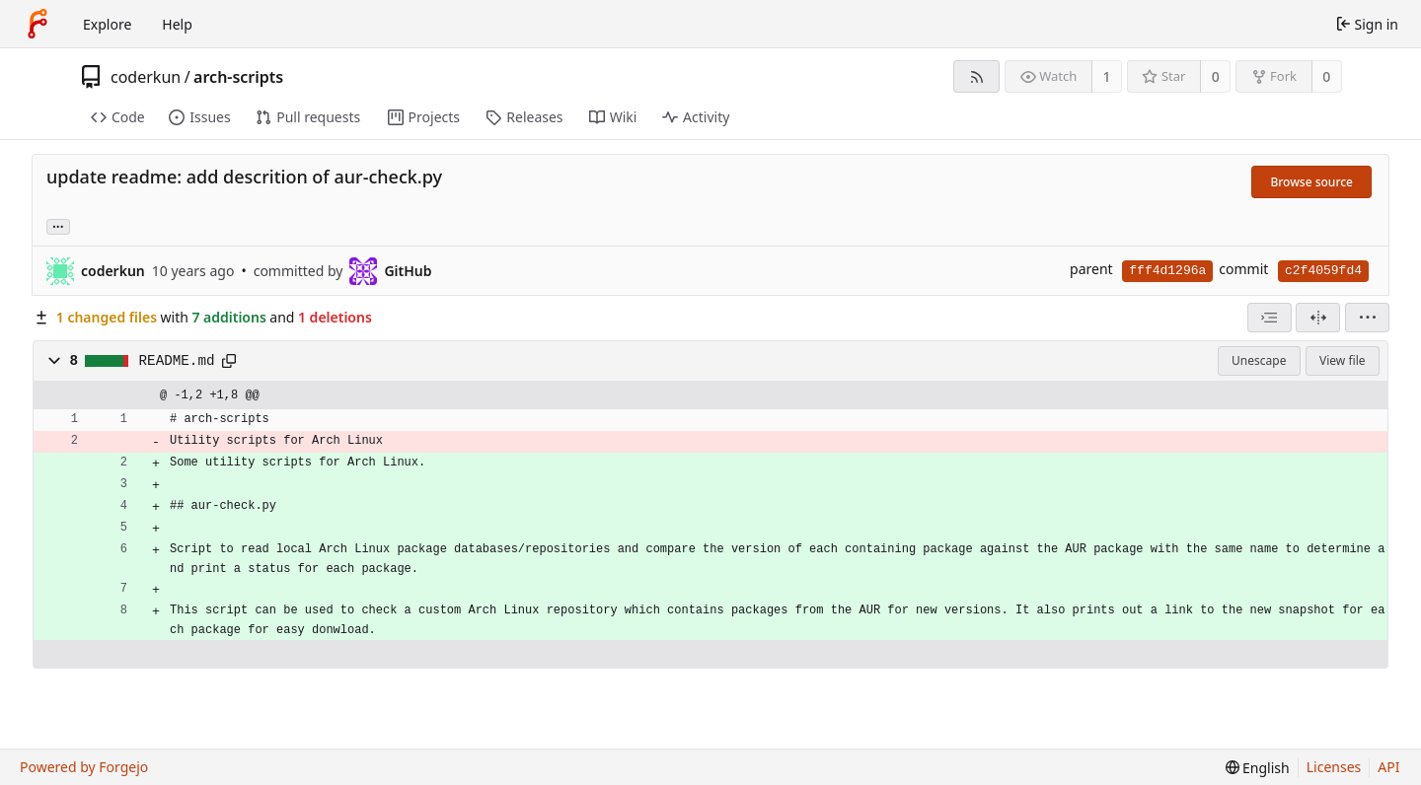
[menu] (1367, 317)
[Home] (37, 23)
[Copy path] (229, 361)
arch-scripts (238, 77)
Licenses (1334, 766)
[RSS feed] (976, 76)
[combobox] (1269, 317)
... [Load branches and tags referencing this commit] (58, 225)
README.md (177, 361)
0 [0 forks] (1326, 76)
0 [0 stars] (1216, 76)
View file (1342, 360)
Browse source (1311, 182)
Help (177, 24)
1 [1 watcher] (1107, 76)
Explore (107, 24)
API (1388, 766)
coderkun (146, 77)
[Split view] (1318, 317)
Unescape (1259, 360)
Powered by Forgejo (84, 766)
